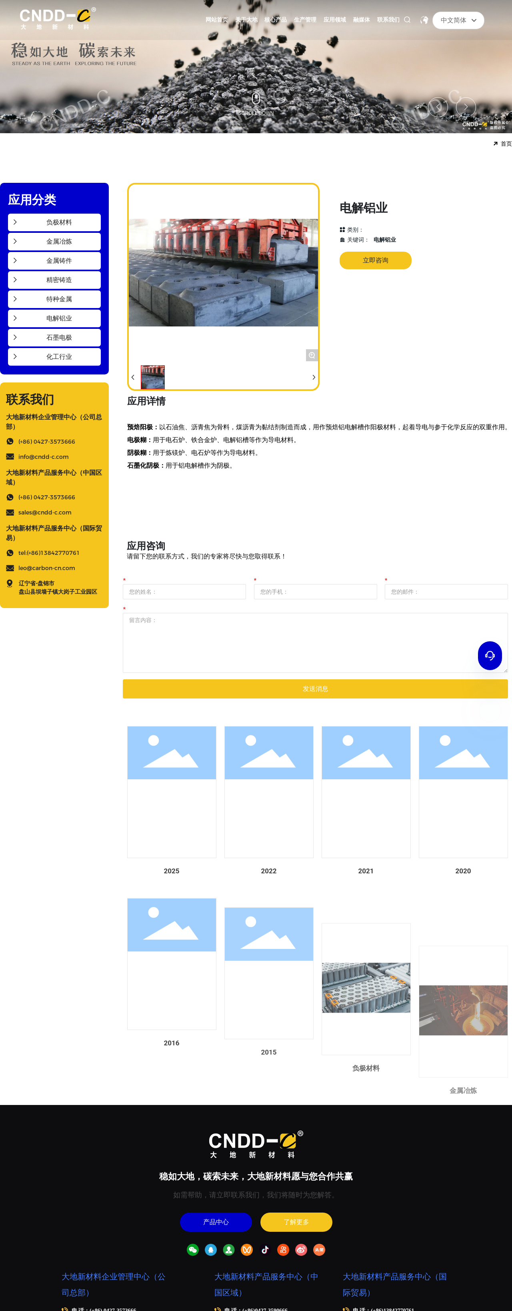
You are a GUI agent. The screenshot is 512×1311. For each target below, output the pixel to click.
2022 (269, 962)
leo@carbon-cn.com (46, 568)
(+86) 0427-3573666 (46, 441)
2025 (172, 931)
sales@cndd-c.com (45, 512)
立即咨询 (375, 260)
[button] (438, 107)
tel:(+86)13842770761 (49, 552)
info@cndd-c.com (43, 456)
